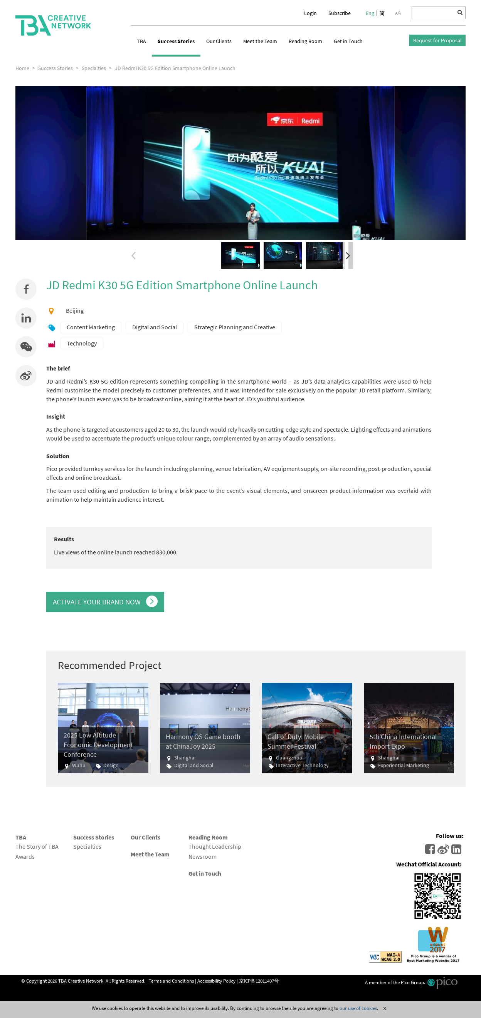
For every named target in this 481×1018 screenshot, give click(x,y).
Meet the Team (260, 41)
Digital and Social (154, 327)
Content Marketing (91, 327)
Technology (82, 343)
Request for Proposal (437, 40)
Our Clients (219, 41)
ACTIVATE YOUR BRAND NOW (105, 601)
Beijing (75, 310)
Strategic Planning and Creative (234, 327)
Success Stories (176, 41)
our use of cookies (358, 1008)
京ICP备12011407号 (259, 980)
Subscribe (339, 13)
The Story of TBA (37, 846)
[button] (26, 346)
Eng (370, 13)
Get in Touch (348, 41)
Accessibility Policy (216, 980)
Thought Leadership (214, 846)
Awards (25, 856)
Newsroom (202, 856)
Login (310, 13)
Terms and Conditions (171, 980)
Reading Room (305, 41)
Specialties (87, 846)
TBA (141, 41)
